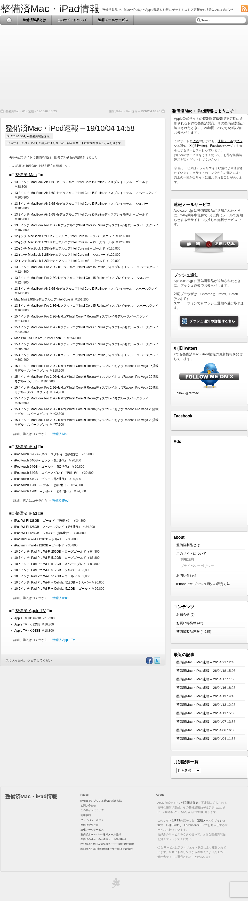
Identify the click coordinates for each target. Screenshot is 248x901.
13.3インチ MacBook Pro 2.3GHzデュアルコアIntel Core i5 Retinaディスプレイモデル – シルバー (81, 278)
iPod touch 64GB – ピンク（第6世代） (41, 460)
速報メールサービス (113, 20)
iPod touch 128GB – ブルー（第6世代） (41, 485)
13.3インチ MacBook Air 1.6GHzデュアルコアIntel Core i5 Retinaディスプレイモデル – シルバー (81, 203)
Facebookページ (221, 146)
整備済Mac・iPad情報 (50, 8)
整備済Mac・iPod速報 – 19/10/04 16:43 (134, 111)
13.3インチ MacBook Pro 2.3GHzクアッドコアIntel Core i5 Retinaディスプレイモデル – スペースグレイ (86, 305)
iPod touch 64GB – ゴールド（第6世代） (42, 466)
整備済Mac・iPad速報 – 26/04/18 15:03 (206, 671)
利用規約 (187, 559)
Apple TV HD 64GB (28, 618)
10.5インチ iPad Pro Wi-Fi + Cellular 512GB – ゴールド (52, 588)
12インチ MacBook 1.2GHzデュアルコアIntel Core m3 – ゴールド (60, 248)
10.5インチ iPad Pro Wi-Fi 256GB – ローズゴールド (50, 551)
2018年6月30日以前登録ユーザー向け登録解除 (107, 844)
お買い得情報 (186, 623)
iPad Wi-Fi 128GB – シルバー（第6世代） (43, 533)
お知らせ (183, 614)
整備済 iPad (26, 513)
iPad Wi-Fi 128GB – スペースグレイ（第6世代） (48, 527)
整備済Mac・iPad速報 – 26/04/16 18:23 (206, 688)
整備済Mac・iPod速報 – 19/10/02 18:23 (31, 111)
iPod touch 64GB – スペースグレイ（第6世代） (47, 473)
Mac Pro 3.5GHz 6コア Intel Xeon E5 (40, 338)
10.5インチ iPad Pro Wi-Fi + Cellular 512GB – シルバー (53, 582)
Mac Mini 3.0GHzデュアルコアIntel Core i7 (44, 299)
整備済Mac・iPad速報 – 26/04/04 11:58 (206, 739)
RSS (196, 141)
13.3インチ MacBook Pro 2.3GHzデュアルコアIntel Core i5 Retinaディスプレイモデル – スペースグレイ (86, 225)
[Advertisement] (124, 65)
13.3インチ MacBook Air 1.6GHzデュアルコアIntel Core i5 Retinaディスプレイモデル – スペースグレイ (85, 193)
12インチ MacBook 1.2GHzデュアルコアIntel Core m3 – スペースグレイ (64, 236)
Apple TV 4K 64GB (28, 630)
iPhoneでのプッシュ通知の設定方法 (203, 584)
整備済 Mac (26, 175)
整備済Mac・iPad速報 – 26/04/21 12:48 (206, 662)
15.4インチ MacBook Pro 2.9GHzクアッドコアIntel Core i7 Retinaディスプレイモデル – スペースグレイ (86, 327)
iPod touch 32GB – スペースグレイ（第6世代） (47, 454)
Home (9, 20)
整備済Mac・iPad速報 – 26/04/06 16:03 (206, 730)
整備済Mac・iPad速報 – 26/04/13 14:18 (206, 696)
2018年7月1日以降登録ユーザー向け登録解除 (107, 848)
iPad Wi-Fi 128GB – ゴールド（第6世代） (43, 520)
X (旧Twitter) (198, 146)
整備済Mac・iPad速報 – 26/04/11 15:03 (206, 713)
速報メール (225, 141)
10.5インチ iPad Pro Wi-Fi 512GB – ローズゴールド (50, 558)
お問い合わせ (186, 575)
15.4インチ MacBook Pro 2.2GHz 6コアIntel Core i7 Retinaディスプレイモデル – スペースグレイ (81, 316)
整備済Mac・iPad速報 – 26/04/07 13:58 (206, 722)
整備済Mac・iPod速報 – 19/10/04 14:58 (69, 128)
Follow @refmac (187, 393)
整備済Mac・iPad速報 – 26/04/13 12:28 (206, 705)
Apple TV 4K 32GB (28, 624)
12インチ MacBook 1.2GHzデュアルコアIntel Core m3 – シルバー (60, 254)
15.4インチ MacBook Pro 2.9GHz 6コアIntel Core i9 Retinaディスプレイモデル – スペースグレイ (81, 398)
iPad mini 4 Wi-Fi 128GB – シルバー (39, 539)
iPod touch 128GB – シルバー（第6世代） (43, 491)
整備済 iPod (26, 446)
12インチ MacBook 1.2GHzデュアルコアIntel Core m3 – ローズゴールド (64, 242)
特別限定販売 (213, 119)
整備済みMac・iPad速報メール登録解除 (103, 839)
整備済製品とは (34, 20)
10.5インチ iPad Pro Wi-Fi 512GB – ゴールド (46, 576)
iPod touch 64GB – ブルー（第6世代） (41, 479)
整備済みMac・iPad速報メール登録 (101, 834)
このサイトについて (72, 20)
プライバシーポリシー (197, 566)
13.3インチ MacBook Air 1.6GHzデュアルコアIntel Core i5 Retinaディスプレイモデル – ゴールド (81, 182)
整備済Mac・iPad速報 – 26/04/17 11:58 (206, 679)
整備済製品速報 (39, 136)
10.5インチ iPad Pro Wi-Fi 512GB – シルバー (46, 570)
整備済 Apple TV (30, 610)
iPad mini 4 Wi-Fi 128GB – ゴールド (39, 545)
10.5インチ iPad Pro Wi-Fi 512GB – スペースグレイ (50, 564)
